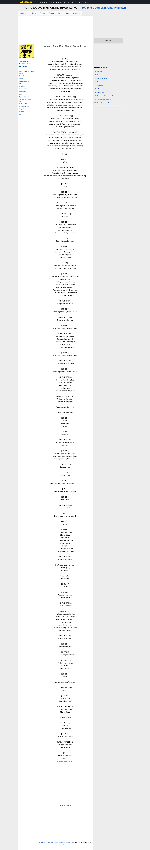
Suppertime (22, 109)
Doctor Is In (22, 86)
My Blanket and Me (24, 81)
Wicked (99, 89)
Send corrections (65, 805)
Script (60, 13)
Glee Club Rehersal (24, 103)
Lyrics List (23, 13)
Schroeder (22, 76)
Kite (20, 83)
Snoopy (21, 78)
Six (98, 75)
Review (51, 13)
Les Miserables (102, 78)
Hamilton (100, 71)
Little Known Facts (24, 106)
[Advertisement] (55, 30)
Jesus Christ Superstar (104, 99)
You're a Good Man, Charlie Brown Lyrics (25, 64)
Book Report (22, 91)
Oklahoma (100, 92)
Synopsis (76, 13)
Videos (33, 13)
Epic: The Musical (103, 103)
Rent (98, 82)
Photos (42, 13)
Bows (20, 114)
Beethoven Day (23, 89)
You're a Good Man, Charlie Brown (103, 7)
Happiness (22, 111)
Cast (68, 13)
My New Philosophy (24, 97)
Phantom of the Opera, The (106, 96)
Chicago (100, 85)
